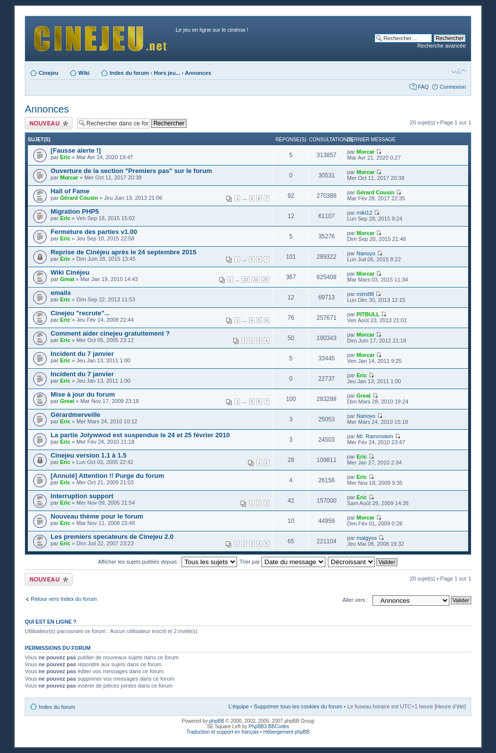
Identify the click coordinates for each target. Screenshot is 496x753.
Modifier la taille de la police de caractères (458, 70)
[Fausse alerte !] (76, 150)
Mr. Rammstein (375, 436)
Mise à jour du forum (83, 394)
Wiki (84, 73)
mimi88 (365, 294)
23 (245, 279)
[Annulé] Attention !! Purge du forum (107, 475)
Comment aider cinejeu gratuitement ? (110, 333)
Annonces (198, 73)
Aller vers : (355, 600)
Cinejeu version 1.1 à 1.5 (88, 455)
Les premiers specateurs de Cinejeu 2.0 (112, 536)
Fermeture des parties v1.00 (94, 231)
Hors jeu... (167, 73)
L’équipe (239, 706)
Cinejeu (49, 73)
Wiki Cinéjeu (70, 272)
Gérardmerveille (75, 414)
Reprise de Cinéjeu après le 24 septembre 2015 (123, 252)
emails (61, 292)
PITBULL (368, 314)
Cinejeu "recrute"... (80, 313)
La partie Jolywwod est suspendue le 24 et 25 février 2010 (140, 435)
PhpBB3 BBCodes (268, 726)
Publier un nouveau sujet (48, 123)
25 (265, 279)
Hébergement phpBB (286, 732)
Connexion (452, 87)
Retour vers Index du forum (64, 599)
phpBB (216, 721)
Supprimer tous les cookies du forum (298, 706)
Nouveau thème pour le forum (97, 516)
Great (67, 279)
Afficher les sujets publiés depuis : (167, 562)
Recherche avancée (441, 46)
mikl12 (364, 213)
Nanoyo (366, 253)
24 (255, 279)
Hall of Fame (70, 191)
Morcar (366, 152)
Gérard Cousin (79, 198)
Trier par (282, 562)
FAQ (423, 87)
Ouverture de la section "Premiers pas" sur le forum (131, 170)
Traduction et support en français (222, 732)
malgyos (367, 538)
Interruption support (82, 496)
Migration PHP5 (75, 211)
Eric (65, 157)
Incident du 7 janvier (82, 353)
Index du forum (129, 73)
